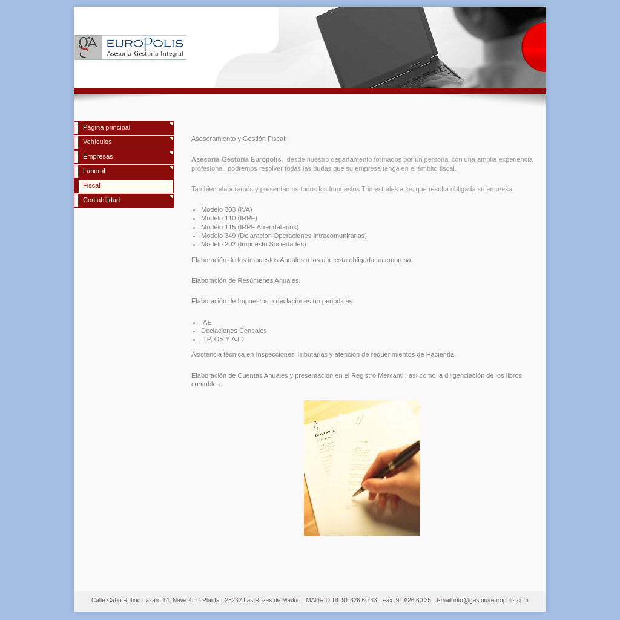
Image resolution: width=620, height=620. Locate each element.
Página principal (106, 127)
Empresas (98, 156)
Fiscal (92, 185)
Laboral (94, 170)
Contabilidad (101, 199)
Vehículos (97, 141)
